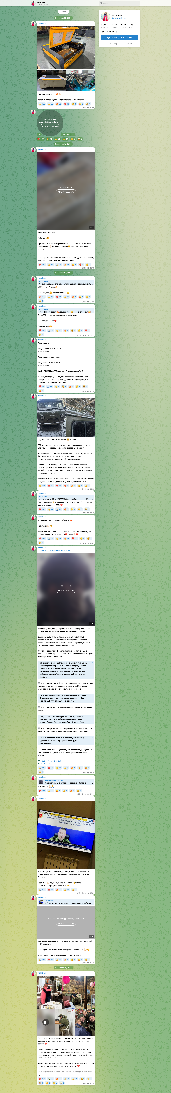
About (109, 44)
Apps (121, 44)
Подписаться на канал (51, 761)
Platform (129, 44)
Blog (115, 44)
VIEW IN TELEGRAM (50, 127)
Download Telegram (119, 38)
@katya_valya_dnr (119, 18)
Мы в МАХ (45, 764)
